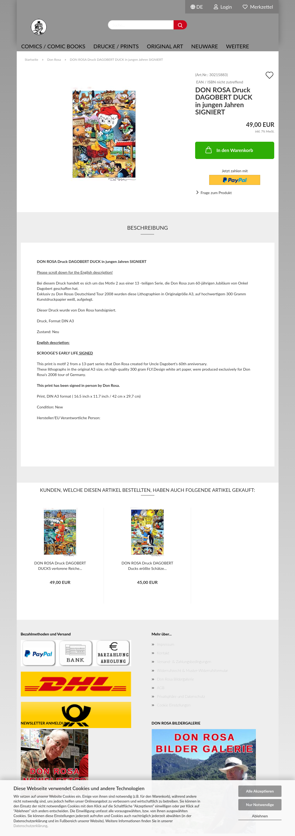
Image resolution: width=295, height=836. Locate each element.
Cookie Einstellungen (174, 705)
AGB (161, 687)
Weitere (237, 46)
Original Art (165, 46)
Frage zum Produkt (216, 192)
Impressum (165, 644)
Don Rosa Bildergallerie (175, 679)
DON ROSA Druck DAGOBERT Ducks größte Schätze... (147, 565)
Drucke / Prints (116, 46)
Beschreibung (147, 227)
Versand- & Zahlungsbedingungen (184, 661)
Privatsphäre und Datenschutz (181, 696)
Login (223, 7)
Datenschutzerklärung (30, 826)
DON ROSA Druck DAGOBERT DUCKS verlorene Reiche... (60, 565)
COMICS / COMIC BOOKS (53, 46)
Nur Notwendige (260, 804)
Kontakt (163, 653)
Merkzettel (258, 7)
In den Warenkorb (228, 149)
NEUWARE (204, 46)
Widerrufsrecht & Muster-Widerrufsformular (192, 670)
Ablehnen (260, 816)
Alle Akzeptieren (260, 791)
